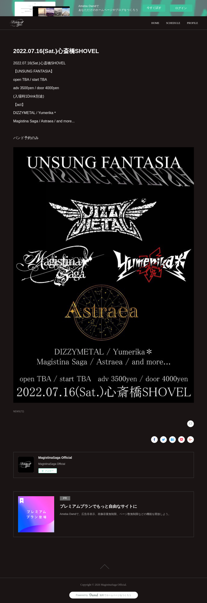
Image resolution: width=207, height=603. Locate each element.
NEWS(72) (18, 411)
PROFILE (192, 23)
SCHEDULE (173, 23)
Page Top (103, 566)
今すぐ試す (154, 7)
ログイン (181, 8)
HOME (155, 23)
